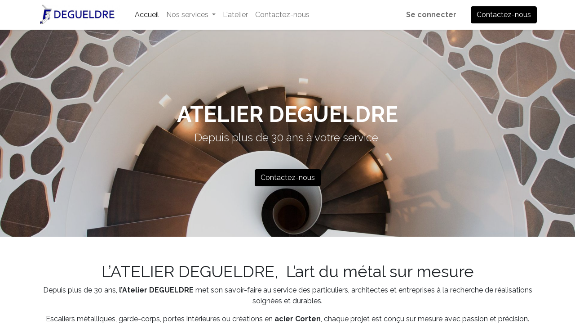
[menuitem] (147, 15)
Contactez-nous (504, 14)
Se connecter (431, 14)
